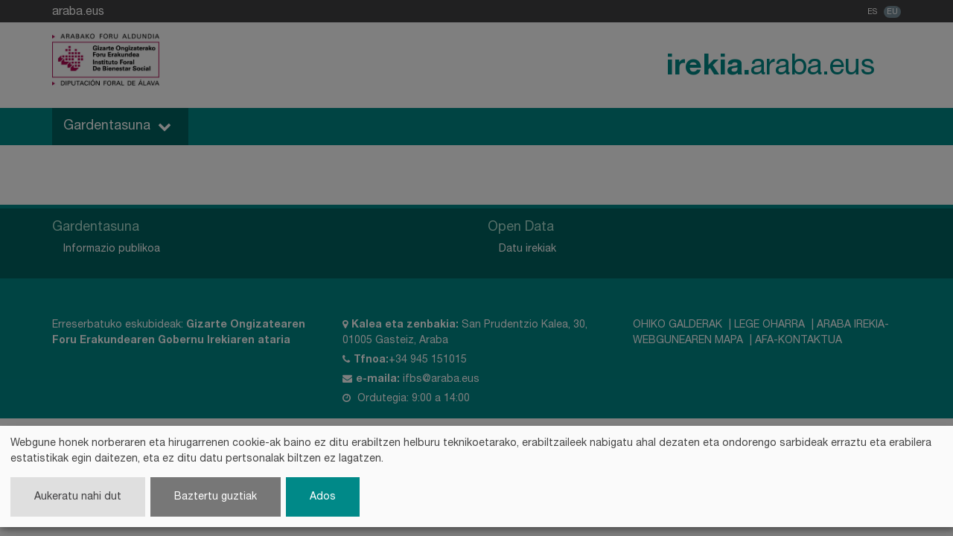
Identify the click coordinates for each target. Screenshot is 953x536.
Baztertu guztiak (215, 497)
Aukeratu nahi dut (77, 497)
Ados (323, 497)
